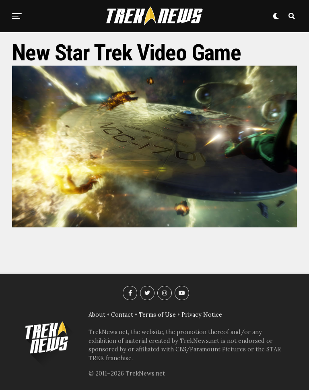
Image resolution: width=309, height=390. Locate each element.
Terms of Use (157, 314)
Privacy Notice (201, 314)
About (97, 314)
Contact (122, 314)
